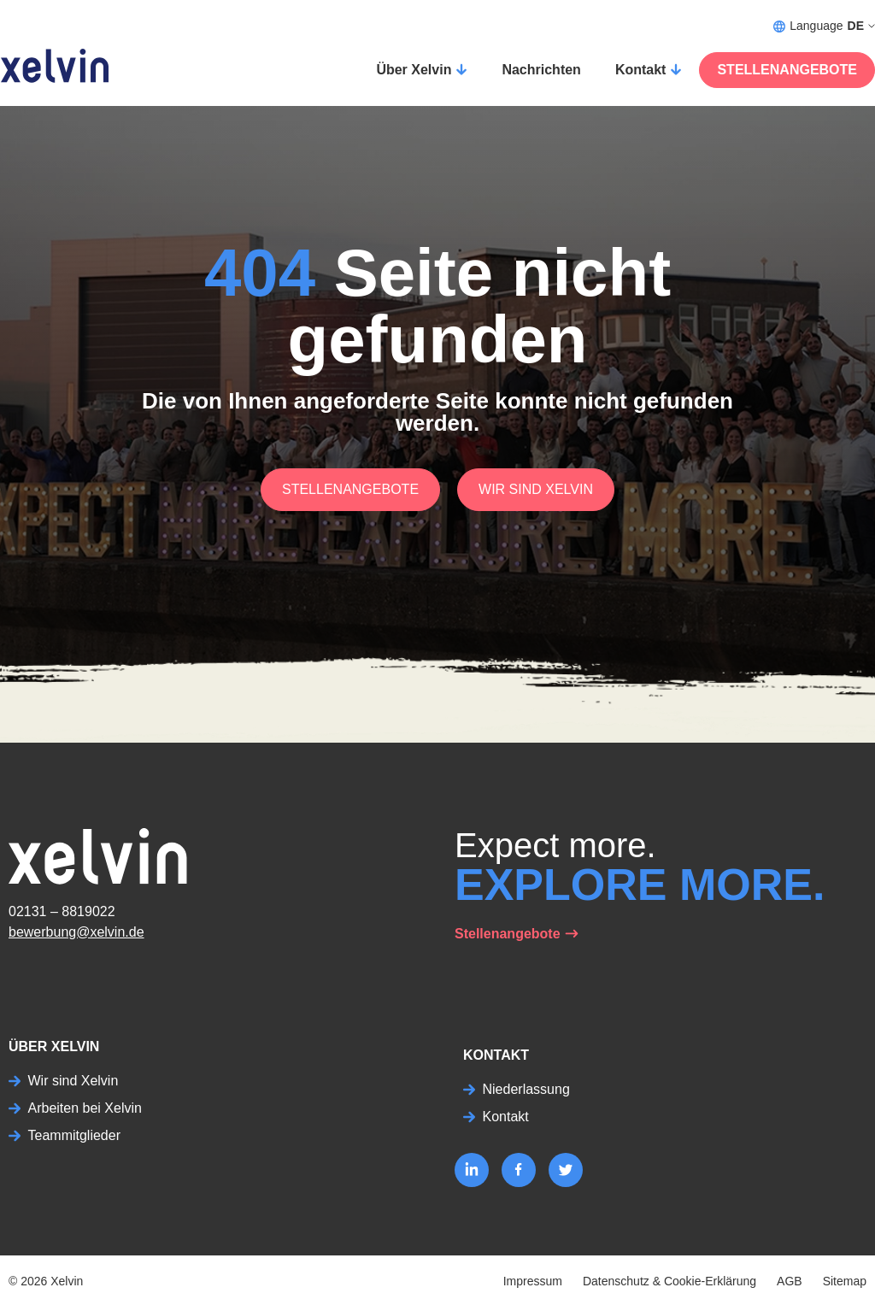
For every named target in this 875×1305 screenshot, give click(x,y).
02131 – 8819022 (62, 911)
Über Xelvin (413, 69)
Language (824, 26)
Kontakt (641, 69)
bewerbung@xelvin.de (76, 932)
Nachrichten (541, 69)
